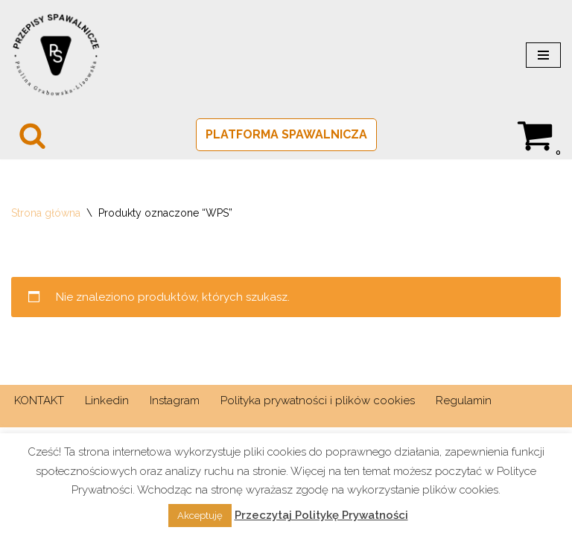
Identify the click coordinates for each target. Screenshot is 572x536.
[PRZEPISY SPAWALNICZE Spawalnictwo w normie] (56, 55)
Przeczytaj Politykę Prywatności (321, 515)
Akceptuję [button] (200, 515)
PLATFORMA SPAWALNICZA (286, 134)
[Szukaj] (32, 135)
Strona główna (45, 213)
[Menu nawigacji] (543, 55)
